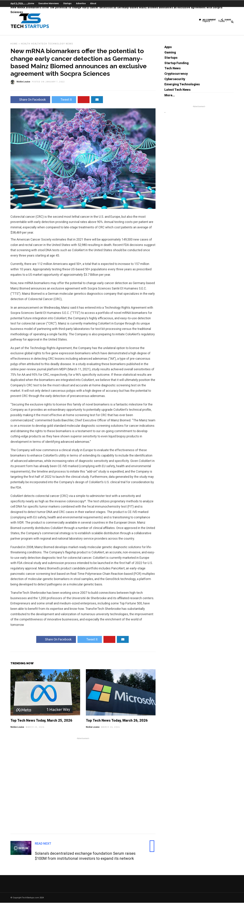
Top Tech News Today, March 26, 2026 (117, 722)
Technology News (60, 45)
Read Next (43, 845)
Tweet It (64, 101)
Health (25, 45)
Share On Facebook (30, 101)
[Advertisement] (83, 786)
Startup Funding (176, 64)
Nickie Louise (17, 728)
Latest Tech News (177, 91)
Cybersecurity (174, 80)
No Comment (207, 20)
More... (169, 96)
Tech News (172, 69)
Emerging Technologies (182, 85)
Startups (170, 59)
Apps (168, 48)
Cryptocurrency (176, 75)
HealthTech (39, 45)
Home (14, 45)
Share (226, 20)
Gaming (170, 53)
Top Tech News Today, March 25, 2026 (41, 722)
